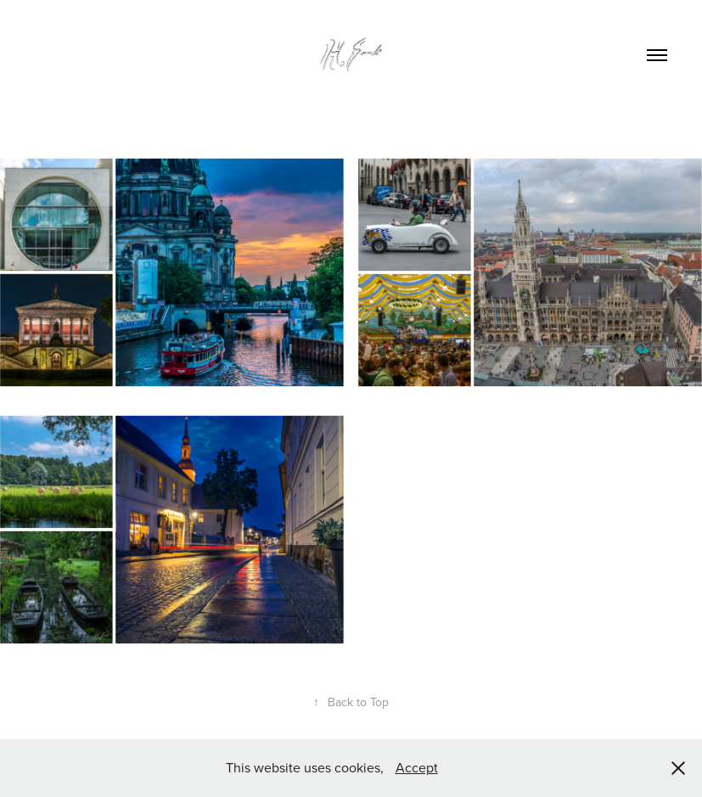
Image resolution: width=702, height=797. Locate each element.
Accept (417, 767)
